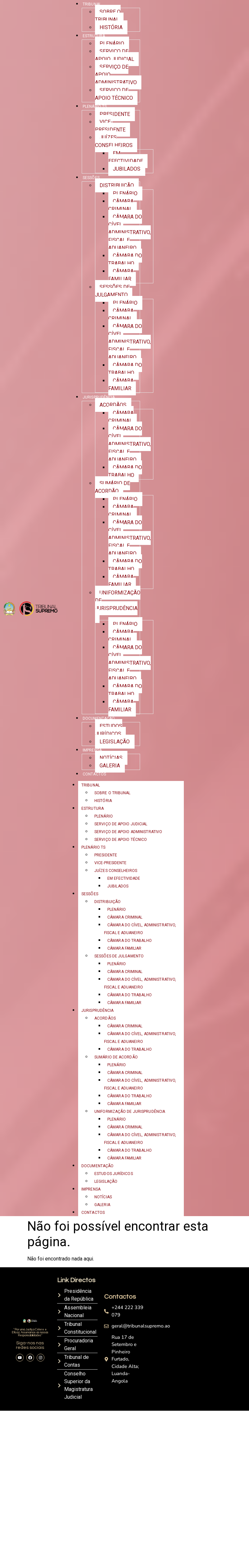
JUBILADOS (126, 169)
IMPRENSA (92, 750)
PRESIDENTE (115, 114)
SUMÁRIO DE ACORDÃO (112, 487)
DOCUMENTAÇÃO (99, 718)
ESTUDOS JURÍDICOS (108, 730)
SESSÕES (91, 177)
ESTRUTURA (94, 36)
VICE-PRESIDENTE (110, 126)
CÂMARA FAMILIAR (121, 275)
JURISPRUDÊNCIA (99, 397)
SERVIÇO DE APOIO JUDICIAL (114, 55)
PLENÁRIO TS (95, 106)
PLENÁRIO (112, 43)
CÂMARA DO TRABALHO (125, 259)
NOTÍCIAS (111, 758)
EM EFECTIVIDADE (125, 157)
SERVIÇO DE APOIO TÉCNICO (114, 94)
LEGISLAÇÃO (115, 742)
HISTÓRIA (111, 27)
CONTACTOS (94, 774)
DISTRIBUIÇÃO (117, 185)
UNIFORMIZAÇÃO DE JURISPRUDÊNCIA (117, 600)
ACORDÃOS (113, 405)
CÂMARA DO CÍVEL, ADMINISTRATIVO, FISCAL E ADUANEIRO (129, 232)
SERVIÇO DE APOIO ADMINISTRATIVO (128, 832)
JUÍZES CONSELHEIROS (114, 141)
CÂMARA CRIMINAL (121, 205)
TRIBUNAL (90, 785)
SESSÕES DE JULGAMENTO (112, 291)
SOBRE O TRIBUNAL (108, 16)
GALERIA (110, 766)
